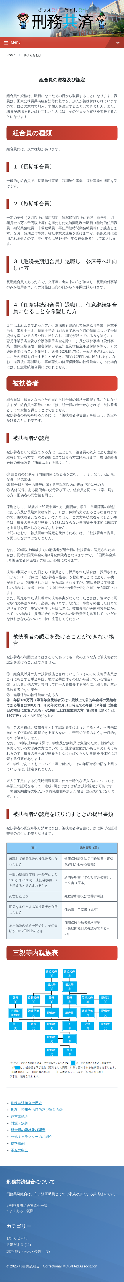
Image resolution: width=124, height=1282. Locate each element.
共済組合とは (32, 55)
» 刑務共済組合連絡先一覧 (26, 1206)
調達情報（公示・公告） (25, 1251)
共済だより (15, 1245)
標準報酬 (18, 1143)
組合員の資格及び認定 (28, 1130)
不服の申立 (19, 1150)
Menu (62, 43)
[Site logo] (62, 28)
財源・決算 (19, 1123)
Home (10, 55)
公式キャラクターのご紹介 (31, 1136)
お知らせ (13, 1238)
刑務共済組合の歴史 (26, 1103)
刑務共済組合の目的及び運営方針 (37, 1110)
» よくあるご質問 (20, 1211)
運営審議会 (19, 1116)
